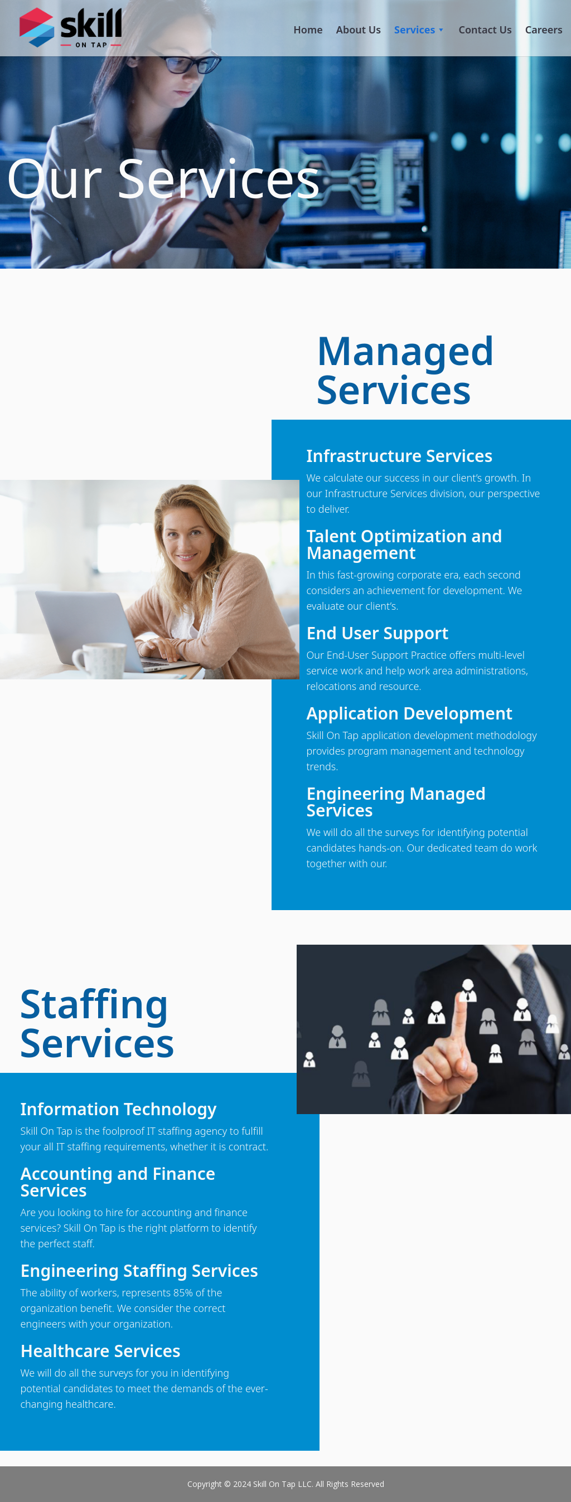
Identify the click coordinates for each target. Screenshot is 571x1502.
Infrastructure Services (399, 455)
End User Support (377, 632)
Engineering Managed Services (396, 802)
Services (419, 29)
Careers (544, 29)
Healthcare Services (101, 1350)
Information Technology (119, 1108)
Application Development (409, 713)
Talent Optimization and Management (404, 544)
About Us (358, 29)
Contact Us (485, 29)
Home (308, 29)
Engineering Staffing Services (140, 1270)
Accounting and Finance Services (118, 1182)
